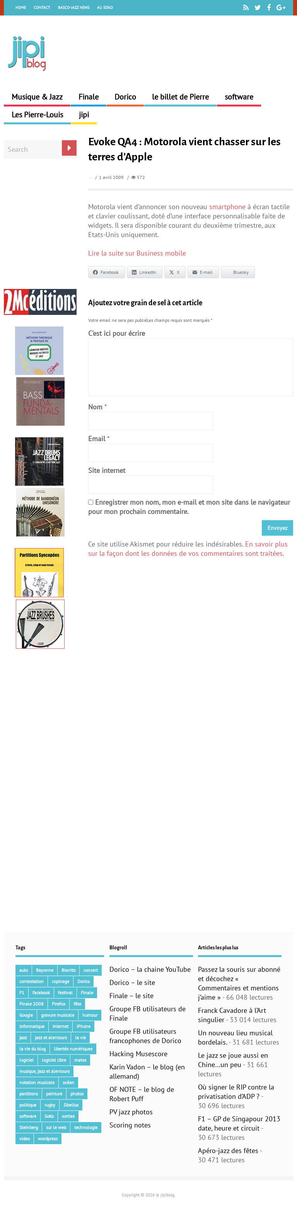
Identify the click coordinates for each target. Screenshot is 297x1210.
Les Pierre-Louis (37, 115)
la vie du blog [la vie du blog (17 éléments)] (32, 1049)
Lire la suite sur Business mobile (137, 253)
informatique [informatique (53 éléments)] (31, 1026)
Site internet (106, 470)
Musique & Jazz (37, 97)
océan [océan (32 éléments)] (68, 1082)
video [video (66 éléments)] (24, 1138)
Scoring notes (130, 1125)
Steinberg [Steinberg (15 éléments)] (28, 1127)
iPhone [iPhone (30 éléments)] (83, 1026)
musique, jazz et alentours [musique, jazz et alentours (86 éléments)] (44, 1071)
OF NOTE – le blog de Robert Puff (141, 1094)
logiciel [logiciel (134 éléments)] (26, 1060)
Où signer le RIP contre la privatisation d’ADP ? (236, 1092)
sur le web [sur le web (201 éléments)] (56, 1127)
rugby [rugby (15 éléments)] (49, 1105)
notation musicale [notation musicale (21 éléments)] (37, 1082)
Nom (95, 406)
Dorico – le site (132, 982)
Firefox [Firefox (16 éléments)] (58, 1004)
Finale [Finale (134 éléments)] (87, 992)
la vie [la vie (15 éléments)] (80, 1037)
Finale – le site (131, 995)
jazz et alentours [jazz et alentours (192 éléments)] (51, 1037)
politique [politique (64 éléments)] (27, 1105)
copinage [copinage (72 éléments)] (60, 981)
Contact (42, 7)
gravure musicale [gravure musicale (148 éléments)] (57, 1015)
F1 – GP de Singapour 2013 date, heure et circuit (239, 1123)
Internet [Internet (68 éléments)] (60, 1026)
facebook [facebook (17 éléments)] (41, 992)
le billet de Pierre (180, 97)
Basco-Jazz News (73, 7)
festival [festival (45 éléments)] (65, 992)
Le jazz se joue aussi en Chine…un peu (233, 1060)
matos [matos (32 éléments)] (80, 1060)
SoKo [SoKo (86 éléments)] (49, 1116)
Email (96, 438)
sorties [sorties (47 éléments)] (68, 1116)
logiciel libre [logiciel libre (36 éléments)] (54, 1060)
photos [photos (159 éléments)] (77, 1094)
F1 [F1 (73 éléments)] (21, 992)
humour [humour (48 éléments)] (89, 1015)
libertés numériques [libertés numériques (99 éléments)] (73, 1049)
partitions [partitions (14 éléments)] (28, 1094)
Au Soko (105, 7)
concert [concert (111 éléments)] (91, 970)
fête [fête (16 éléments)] (77, 1004)
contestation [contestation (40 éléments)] (31, 981)
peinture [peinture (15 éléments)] (54, 1094)
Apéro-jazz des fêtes (228, 1150)
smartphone (227, 206)
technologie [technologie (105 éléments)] (85, 1127)
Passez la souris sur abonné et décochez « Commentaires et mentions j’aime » (239, 983)
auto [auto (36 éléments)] (23, 970)
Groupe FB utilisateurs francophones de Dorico (145, 1036)
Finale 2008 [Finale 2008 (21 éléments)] (31, 1004)
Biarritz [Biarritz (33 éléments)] (68, 970)
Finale (89, 97)
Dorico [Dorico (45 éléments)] (83, 981)
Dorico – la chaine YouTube (150, 969)
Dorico (125, 97)
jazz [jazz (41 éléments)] (23, 1037)
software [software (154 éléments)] (27, 1116)
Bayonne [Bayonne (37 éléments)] (44, 970)
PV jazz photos (131, 1111)
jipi (84, 115)
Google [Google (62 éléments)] (26, 1015)
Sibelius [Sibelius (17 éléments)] (71, 1105)
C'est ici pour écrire (116, 333)
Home (20, 7)
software (239, 97)
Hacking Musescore (138, 1053)
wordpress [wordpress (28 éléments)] (48, 1138)
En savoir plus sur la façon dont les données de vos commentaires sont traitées (188, 549)
